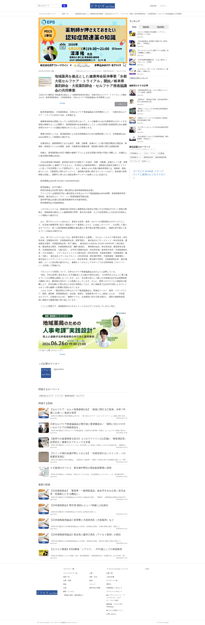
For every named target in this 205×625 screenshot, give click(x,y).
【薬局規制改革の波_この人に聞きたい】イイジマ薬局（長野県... (152, 91)
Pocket (62, 103)
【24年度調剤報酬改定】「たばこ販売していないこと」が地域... (152, 61)
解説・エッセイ (68, 591)
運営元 (108, 584)
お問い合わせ (111, 614)
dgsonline (59, 369)
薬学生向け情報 (94, 588)
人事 (90, 573)
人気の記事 (110, 577)
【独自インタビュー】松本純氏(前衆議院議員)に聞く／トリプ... (152, 110)
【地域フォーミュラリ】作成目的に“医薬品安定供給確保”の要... (152, 119)
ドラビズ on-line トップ (46, 14)
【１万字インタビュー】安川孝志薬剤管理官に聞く (153, 128)
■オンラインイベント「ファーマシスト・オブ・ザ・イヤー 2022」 (115, 597)
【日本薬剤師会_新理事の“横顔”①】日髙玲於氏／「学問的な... (152, 42)
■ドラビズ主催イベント (114, 610)
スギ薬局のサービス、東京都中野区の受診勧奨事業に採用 (80, 468)
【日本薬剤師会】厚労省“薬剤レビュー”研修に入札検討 (79, 505)
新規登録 (153, 6)
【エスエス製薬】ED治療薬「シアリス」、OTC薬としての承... (152, 33)
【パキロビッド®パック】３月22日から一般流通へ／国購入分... (152, 70)
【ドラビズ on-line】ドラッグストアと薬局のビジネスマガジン (149, 174)
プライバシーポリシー (114, 591)
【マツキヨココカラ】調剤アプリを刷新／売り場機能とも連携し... (153, 52)
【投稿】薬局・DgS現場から (73, 595)
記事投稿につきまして (114, 588)
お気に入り (121, 104)
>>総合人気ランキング (138, 78)
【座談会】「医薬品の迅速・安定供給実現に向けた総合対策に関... (153, 101)
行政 (64, 588)
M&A (91, 580)
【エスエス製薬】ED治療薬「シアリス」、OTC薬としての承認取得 (86, 549)
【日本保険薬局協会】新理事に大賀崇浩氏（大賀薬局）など (82, 520)
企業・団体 (67, 580)
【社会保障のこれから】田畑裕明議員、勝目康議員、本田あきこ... (153, 138)
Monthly (160, 27)
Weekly (146, 27)
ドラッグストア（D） (71, 573)
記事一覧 (109, 573)
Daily (134, 27)
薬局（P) (65, 14)
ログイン (163, 6)
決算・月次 (93, 577)
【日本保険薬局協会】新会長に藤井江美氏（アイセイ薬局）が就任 (85, 534)
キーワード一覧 (111, 580)
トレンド (92, 584)
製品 (64, 584)
